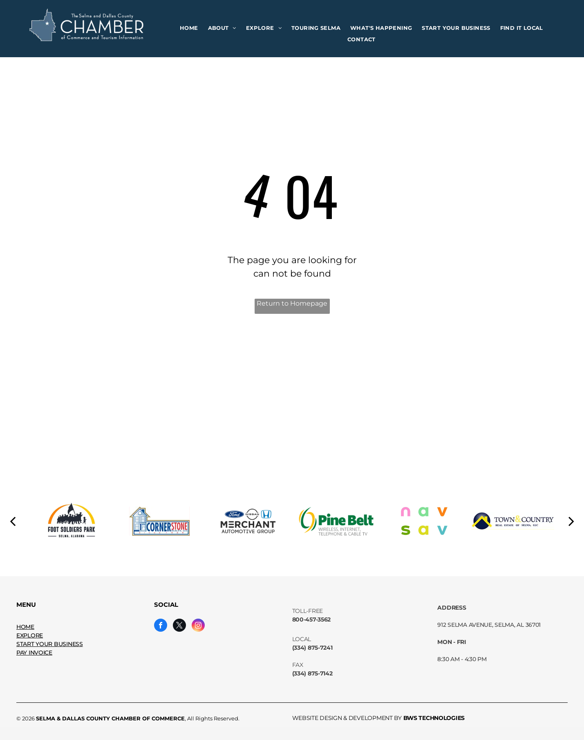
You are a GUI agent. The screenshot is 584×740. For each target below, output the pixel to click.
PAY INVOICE (34, 652)
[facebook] (160, 626)
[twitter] (179, 626)
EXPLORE (29, 635)
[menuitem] (189, 28)
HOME (25, 626)
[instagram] (198, 626)
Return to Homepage (292, 303)
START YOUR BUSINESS (49, 644)
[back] (12, 521)
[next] (571, 521)
